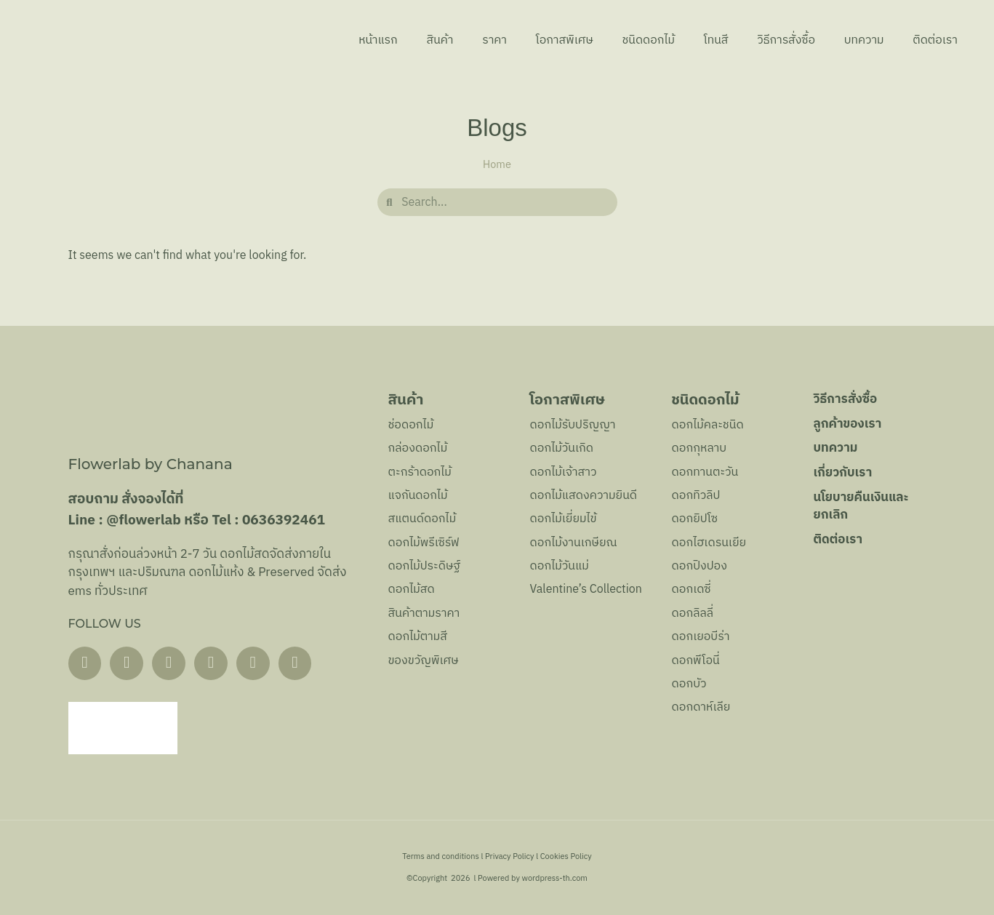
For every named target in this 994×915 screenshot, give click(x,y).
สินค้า (435, 39)
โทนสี (714, 39)
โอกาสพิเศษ (561, 39)
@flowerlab (143, 520)
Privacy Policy (509, 856)
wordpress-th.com (554, 878)
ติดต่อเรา (935, 39)
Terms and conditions (440, 856)
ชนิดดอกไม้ (646, 39)
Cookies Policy (566, 856)
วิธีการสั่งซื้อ (784, 39)
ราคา (490, 39)
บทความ (863, 39)
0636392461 (283, 520)
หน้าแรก (373, 39)
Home (497, 165)
